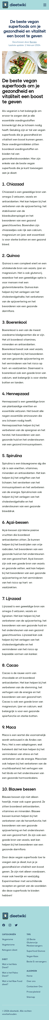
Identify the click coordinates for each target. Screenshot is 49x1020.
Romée (33, 42)
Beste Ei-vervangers (37, 961)
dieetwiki (14, 5)
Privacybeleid (33, 991)
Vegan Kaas (32, 956)
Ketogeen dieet (9, 950)
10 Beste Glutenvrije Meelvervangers (34, 942)
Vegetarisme (8, 944)
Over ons (31, 981)
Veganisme (7, 939)
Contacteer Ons (34, 986)
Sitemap (31, 997)
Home (30, 976)
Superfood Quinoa (36, 951)
